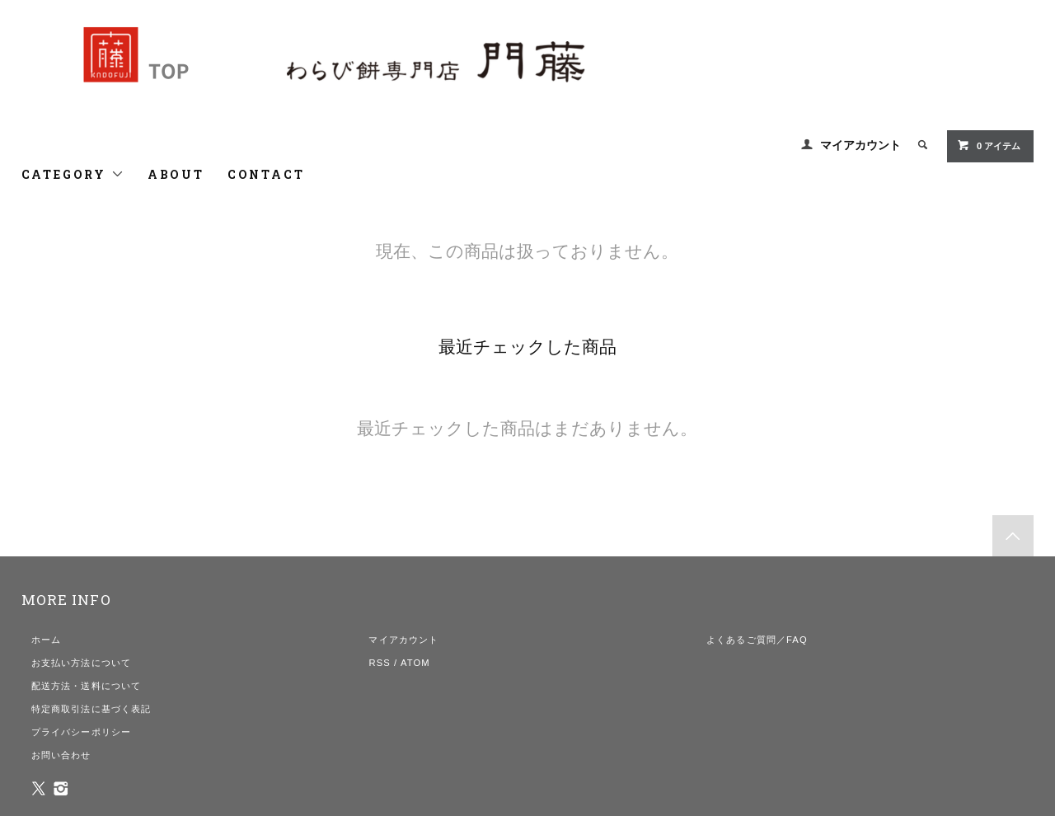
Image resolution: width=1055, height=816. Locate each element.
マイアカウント (860, 145)
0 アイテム (988, 145)
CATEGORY (72, 174)
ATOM (415, 663)
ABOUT (176, 174)
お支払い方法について (81, 663)
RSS (379, 663)
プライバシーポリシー (81, 732)
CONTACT (266, 174)
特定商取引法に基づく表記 (91, 709)
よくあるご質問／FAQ (757, 640)
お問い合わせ (61, 755)
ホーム (46, 640)
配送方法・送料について (86, 686)
